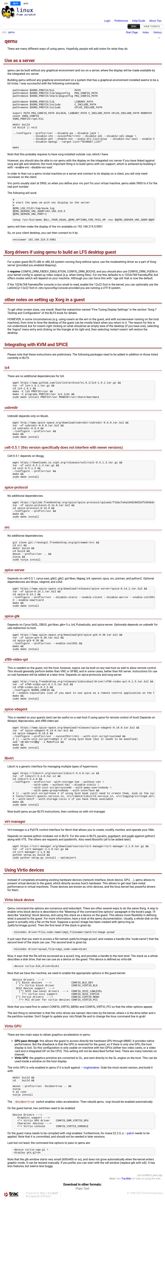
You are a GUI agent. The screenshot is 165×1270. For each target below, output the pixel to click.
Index (146, 32)
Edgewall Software (40, 1266)
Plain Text (82, 1259)
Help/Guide (138, 20)
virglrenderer (90, 1130)
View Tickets (152, 26)
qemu (11, 32)
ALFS (25, 3)
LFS (6, 3)
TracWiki (126, 1249)
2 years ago (156, 1245)
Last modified (144, 1245)
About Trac (155, 20)
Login (107, 20)
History (157, 32)
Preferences (121, 20)
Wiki (133, 26)
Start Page (132, 32)
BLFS (15, 3)
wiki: (4, 32)
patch (129, 1203)
